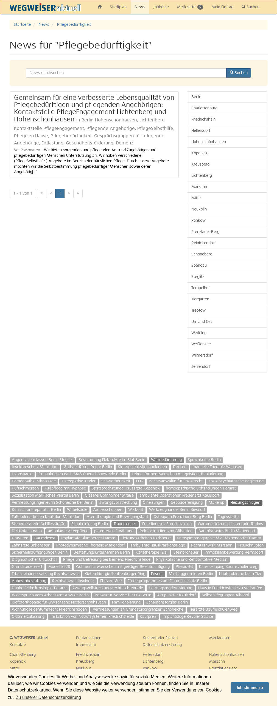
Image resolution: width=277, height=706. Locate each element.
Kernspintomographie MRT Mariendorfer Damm (219, 538)
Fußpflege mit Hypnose (65, 488)
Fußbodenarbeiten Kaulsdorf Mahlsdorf (46, 517)
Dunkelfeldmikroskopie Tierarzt (39, 588)
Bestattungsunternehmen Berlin (102, 552)
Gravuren (20, 538)
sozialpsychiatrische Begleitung (236, 481)
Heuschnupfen (251, 545)
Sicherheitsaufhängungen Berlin (40, 552)
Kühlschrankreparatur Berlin (36, 510)
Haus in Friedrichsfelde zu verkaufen (230, 588)
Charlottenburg (204, 108)
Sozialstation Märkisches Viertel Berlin (45, 495)
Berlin (196, 97)
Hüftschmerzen (25, 488)
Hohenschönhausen (208, 142)
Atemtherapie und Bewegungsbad (117, 517)
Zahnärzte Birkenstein (31, 545)
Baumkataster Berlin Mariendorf (226, 531)
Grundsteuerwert (27, 567)
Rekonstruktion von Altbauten (165, 531)
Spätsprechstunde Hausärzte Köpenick (126, 488)
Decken (179, 467)
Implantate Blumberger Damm (88, 538)
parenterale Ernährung (113, 531)
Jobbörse (161, 7)
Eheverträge (111, 581)
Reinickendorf (203, 243)
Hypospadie (22, 474)
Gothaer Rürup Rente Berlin (88, 467)
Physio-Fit (184, 567)
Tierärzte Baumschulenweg (213, 609)
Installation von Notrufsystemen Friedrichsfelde (92, 617)
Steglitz (197, 277)
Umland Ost (201, 322)
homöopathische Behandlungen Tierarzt (201, 488)
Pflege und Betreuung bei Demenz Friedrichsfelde (106, 560)
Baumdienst (44, 538)
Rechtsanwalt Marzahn (211, 545)
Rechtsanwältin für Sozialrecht (176, 481)
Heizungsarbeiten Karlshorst (146, 538)
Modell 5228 (59, 567)
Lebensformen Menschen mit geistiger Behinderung (177, 474)
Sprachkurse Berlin (204, 460)
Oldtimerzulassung (28, 617)
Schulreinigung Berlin (89, 524)
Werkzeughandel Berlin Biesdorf (177, 510)
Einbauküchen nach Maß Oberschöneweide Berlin (82, 474)
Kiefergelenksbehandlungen (142, 467)
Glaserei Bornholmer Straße (109, 495)
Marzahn (199, 187)
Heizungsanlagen (245, 503)
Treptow (198, 310)
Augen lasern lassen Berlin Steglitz (42, 460)
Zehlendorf (200, 367)
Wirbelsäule (77, 510)
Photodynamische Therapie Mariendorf (90, 545)
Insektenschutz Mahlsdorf (35, 467)
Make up (216, 503)
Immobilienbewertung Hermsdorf (234, 552)
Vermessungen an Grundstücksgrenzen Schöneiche (138, 609)
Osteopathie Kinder (79, 481)
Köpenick (199, 153)
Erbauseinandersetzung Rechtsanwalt (45, 574)
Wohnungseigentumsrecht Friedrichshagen (49, 609)
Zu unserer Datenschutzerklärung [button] (48, 697)
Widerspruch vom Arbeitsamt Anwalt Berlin (50, 595)
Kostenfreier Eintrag (160, 638)
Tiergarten (200, 299)
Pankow (198, 221)
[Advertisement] (227, 412)
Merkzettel (190, 7)
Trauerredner (125, 524)
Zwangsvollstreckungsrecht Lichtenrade (108, 588)
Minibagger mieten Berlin (191, 574)
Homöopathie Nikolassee (34, 481)
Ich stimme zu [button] (250, 687)
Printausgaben (88, 638)
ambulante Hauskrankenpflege (157, 545)
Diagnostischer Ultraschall (34, 560)
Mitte (196, 198)
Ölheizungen (153, 503)
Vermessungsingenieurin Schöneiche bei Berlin (52, 503)
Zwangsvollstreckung (118, 503)
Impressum (86, 645)
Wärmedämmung (166, 460)
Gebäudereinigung (186, 503)
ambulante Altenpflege (68, 531)
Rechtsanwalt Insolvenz (73, 581)
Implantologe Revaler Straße (188, 617)
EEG (139, 481)
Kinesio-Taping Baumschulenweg (228, 567)
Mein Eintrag (222, 7)
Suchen (250, 7)
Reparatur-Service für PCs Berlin (123, 595)
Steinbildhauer (186, 552)
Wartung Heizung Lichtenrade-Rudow (231, 524)
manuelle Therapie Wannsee (217, 467)
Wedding (198, 333)
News (140, 7)
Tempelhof (200, 288)
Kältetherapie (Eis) (151, 552)
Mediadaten (219, 638)
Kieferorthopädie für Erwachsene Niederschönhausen (59, 602)
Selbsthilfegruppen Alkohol (225, 595)
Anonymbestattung (29, 581)
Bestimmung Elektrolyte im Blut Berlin (112, 460)
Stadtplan (118, 7)
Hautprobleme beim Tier (240, 574)
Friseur (157, 574)
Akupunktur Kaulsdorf (176, 595)
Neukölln (199, 209)
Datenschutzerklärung (162, 645)
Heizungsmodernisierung (170, 588)
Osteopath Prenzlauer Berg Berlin (182, 517)
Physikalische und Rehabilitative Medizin (191, 560)
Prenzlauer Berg (205, 232)
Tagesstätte (228, 517)
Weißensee (201, 344)
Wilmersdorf (202, 355)
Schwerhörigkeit (115, 481)
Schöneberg (201, 254)
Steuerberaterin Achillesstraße (38, 524)
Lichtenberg (201, 176)
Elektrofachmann (27, 531)
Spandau (199, 265)
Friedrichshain (203, 119)
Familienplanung (126, 602)
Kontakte (18, 645)
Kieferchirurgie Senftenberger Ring (115, 574)
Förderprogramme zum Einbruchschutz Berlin (167, 581)
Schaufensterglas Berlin (167, 602)
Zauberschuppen (107, 510)
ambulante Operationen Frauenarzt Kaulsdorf (179, 495)
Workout (135, 510)
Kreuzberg (200, 164)
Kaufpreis (148, 617)
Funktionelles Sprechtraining (167, 524)
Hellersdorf (200, 131)
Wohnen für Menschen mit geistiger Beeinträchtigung (123, 567)
